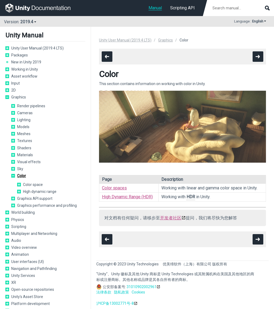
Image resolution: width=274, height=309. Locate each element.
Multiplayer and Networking (34, 233)
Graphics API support (34, 198)
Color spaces (114, 187)
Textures (24, 141)
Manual (155, 7)
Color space (33, 184)
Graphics (18, 97)
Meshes (24, 134)
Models (23, 127)
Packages (19, 55)
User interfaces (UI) (27, 262)
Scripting (18, 226)
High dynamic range (39, 191)
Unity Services (23, 275)
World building (23, 212)
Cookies (138, 292)
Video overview (24, 247)
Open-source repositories (32, 289)
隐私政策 (121, 292)
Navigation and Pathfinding (34, 268)
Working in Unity (24, 69)
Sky (20, 169)
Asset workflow (24, 76)
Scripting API (182, 7)
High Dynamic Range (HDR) (127, 196)
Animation (20, 254)
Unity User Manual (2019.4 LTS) (37, 48)
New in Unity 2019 (26, 62)
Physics (17, 220)
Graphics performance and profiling (47, 205)
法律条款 (103, 292)
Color (21, 176)
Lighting (24, 120)
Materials (25, 155)
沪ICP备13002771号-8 (115, 303)
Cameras (25, 113)
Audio (16, 240)
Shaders (24, 148)
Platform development (30, 304)
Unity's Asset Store (27, 297)
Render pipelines (31, 106)
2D (13, 90)
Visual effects (29, 162)
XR (13, 282)
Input (15, 83)
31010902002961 (142, 287)
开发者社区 (170, 217)
